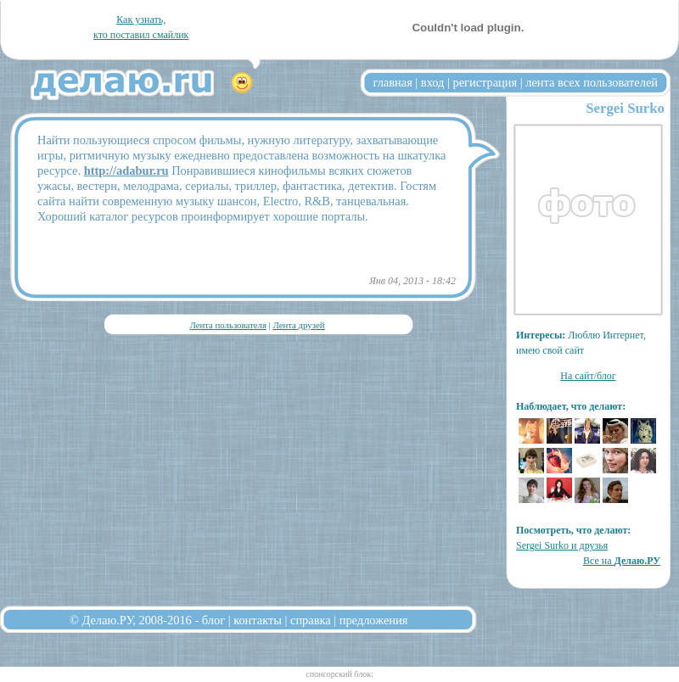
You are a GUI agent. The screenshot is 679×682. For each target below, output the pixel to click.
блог (213, 620)
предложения (374, 620)
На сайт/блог (588, 376)
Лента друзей (298, 325)
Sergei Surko (625, 108)
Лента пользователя (227, 325)
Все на (621, 561)
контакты (257, 620)
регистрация (484, 82)
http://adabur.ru (126, 170)
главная (392, 82)
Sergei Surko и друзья (562, 545)
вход (433, 82)
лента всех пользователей (591, 82)
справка (310, 620)
